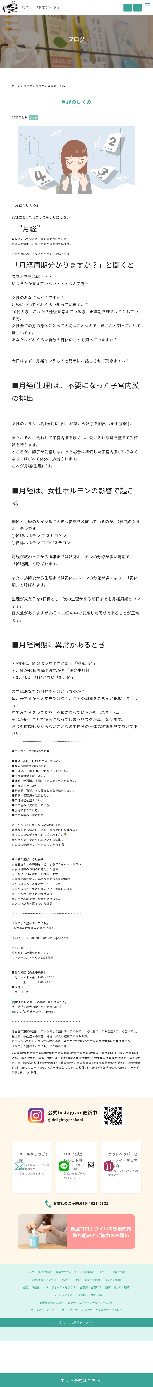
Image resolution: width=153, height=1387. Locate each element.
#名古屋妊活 (23, 1058)
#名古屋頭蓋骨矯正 (81, 1063)
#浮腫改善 (100, 1063)
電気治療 (98, 1295)
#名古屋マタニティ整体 (30, 1068)
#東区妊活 (114, 1053)
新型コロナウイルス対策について (103, 1310)
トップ (27, 1272)
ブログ (33, 117)
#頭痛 (118, 1058)
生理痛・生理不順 (91, 1287)
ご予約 (76, 1280)
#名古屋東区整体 (97, 1053)
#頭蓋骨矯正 (48, 1063)
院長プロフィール (65, 1272)
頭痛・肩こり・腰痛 (120, 1287)
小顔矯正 (82, 1295)
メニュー (105, 1272)
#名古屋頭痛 (130, 1058)
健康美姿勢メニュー (50, 1302)
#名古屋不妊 (93, 1068)
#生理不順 (56, 1058)
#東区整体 (18, 1053)
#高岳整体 (33, 1063)
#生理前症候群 (104, 1058)
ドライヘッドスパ (61, 1295)
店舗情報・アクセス (43, 1280)
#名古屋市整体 (76, 1053)
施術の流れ (122, 1272)
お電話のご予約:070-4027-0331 (81, 1203)
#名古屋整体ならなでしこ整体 (65, 1068)
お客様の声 (88, 1272)
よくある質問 (114, 1280)
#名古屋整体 (58, 1053)
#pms (91, 1058)
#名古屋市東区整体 (37, 1053)
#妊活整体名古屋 (112, 1068)
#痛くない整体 (27, 1072)
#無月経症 (114, 1063)
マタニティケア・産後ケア (58, 1287)
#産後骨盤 (80, 1058)
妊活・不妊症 (28, 1287)
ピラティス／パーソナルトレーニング (91, 1302)
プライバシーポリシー (42, 1310)
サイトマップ (69, 1310)
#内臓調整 (62, 1063)
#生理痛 (68, 1058)
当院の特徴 (43, 1272)
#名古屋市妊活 (40, 1058)
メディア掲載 (93, 1280)
